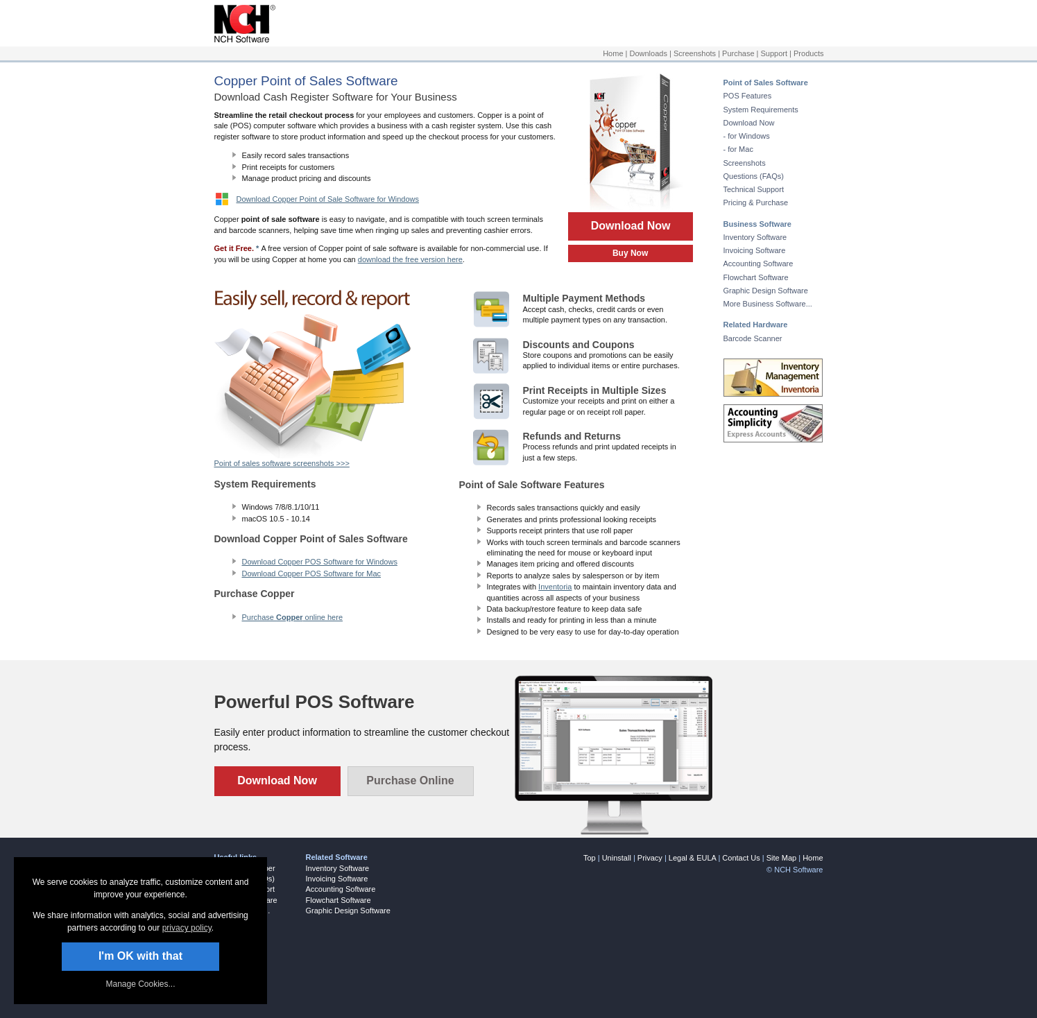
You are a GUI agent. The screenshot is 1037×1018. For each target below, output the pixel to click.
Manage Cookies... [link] (140, 984)
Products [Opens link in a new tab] (808, 53)
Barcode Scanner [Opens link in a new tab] (752, 338)
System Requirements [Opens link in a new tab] (760, 109)
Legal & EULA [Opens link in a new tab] (693, 858)
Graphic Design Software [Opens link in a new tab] (765, 290)
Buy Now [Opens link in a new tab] (630, 253)
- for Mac (738, 149)
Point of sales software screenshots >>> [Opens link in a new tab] (282, 463)
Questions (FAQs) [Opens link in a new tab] (753, 176)
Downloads (648, 53)
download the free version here (410, 259)
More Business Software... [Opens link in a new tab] (767, 304)
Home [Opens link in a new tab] (613, 53)
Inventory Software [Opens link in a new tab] (755, 237)
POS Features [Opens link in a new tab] (747, 96)
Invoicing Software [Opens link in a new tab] (754, 250)
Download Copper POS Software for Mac (312, 573)
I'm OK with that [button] (140, 956)
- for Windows (746, 136)
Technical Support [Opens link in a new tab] (753, 189)
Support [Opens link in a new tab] (774, 53)
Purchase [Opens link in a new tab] (738, 53)
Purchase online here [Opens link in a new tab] (292, 617)
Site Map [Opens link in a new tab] (781, 858)
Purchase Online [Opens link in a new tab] (410, 780)
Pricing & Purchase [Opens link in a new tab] (756, 202)
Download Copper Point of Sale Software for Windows (328, 199)
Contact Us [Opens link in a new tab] (741, 858)
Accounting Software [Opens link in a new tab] (758, 263)
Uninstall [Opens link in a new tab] (616, 858)
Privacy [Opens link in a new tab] (649, 858)
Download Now (630, 226)
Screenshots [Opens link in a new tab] (695, 53)
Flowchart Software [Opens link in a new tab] (756, 277)
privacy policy (187, 928)
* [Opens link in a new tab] (257, 248)
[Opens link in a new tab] (241, 40)
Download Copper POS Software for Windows (319, 562)
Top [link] (589, 858)
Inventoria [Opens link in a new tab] (555, 587)
